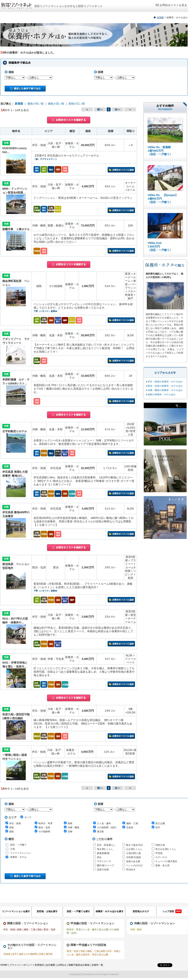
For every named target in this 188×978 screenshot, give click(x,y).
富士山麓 (160, 823)
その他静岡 (44, 831)
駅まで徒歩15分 (134, 845)
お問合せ (62, 965)
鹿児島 (100, 831)
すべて (26, 817)
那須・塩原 (44, 827)
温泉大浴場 (103, 869)
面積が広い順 (76, 103)
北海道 (129, 827)
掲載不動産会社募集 (79, 965)
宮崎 (70, 831)
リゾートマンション (20, 853)
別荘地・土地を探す (47, 911)
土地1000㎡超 (133, 853)
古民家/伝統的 (133, 857)
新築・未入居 (162, 865)
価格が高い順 (56, 103)
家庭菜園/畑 (103, 853)
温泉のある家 (133, 861)
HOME (160, 17)
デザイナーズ (104, 861)
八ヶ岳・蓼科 (104, 823)
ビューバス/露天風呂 (166, 861)
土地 (12, 849)
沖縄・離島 (73, 827)
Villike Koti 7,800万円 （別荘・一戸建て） (160, 246)
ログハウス (161, 857)
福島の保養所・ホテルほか (162, 394)
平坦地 (158, 853)
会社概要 (50, 965)
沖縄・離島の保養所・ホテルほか (165, 390)
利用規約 (39, 965)
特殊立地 (160, 845)
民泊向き (131, 869)
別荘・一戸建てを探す (78, 911)
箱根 (70, 823)
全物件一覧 (97, 965)
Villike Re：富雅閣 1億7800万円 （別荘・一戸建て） (160, 151)
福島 (11, 831)
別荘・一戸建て (18, 844)
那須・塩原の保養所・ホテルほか (165, 386)
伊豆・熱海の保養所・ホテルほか (165, 381)
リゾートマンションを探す (16, 911)
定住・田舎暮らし (106, 845)
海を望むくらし (105, 849)
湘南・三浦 (132, 823)
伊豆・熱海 (15, 823)
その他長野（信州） (107, 827)
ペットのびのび (134, 865)
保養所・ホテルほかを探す (110, 911)
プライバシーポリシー (21, 965)
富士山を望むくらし (165, 849)
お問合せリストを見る (173, 5)
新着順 (19, 103)
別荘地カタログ (141, 911)
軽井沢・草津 (45, 823)
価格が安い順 (35, 103)
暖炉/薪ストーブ (105, 865)
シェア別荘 (171, 911)
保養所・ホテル (18, 857)
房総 (11, 827)
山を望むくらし (134, 849)
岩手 (157, 827)
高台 (99, 857)
